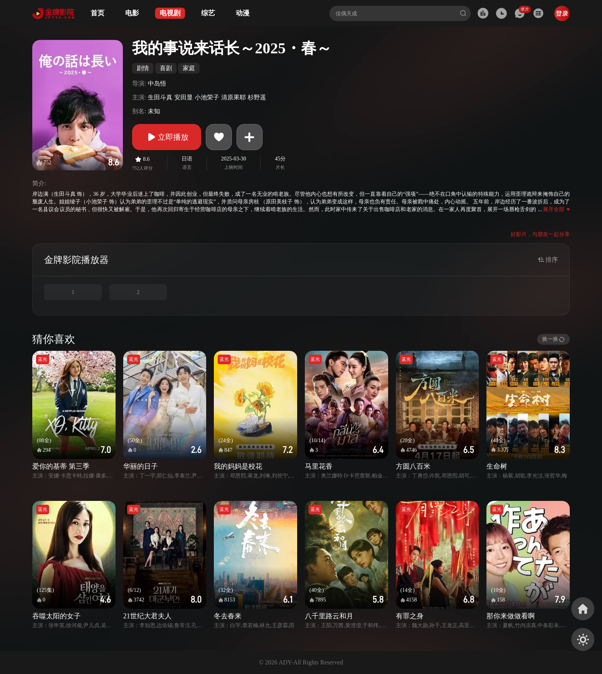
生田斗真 (160, 97)
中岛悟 (157, 83)
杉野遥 (257, 97)
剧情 (143, 68)
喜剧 (166, 68)
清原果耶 (233, 97)
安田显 (183, 97)
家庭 (189, 68)
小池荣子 (207, 97)
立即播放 (167, 137)
